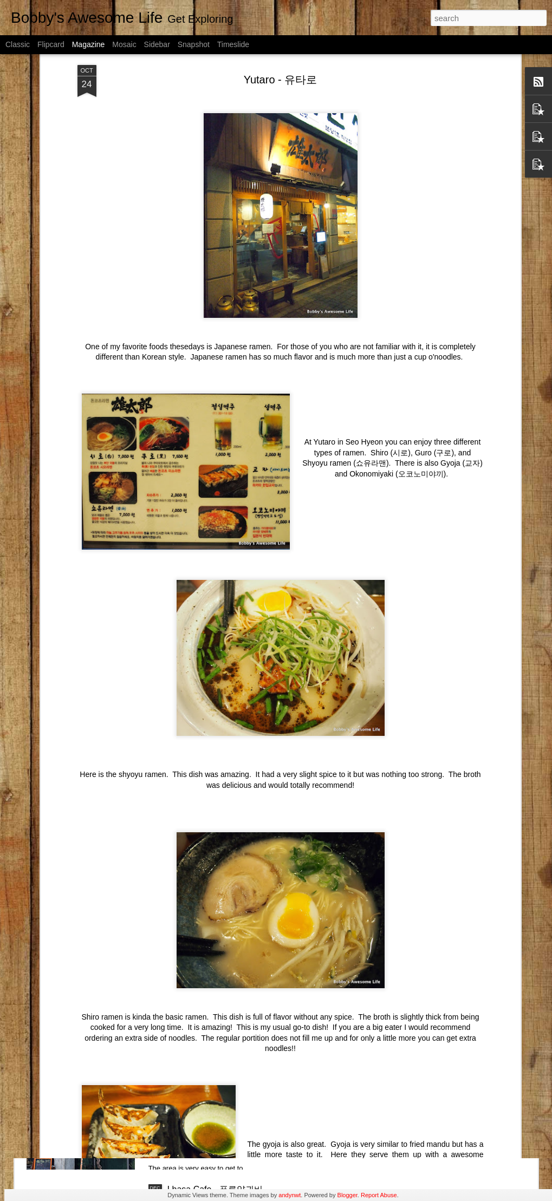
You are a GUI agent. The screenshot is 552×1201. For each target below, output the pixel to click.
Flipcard (50, 44)
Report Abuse (379, 1195)
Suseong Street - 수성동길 (218, 1066)
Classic (17, 44)
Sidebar (157, 44)
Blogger (347, 1195)
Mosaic (124, 44)
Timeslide (233, 44)
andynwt (289, 1195)
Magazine (88, 44)
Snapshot (194, 44)
